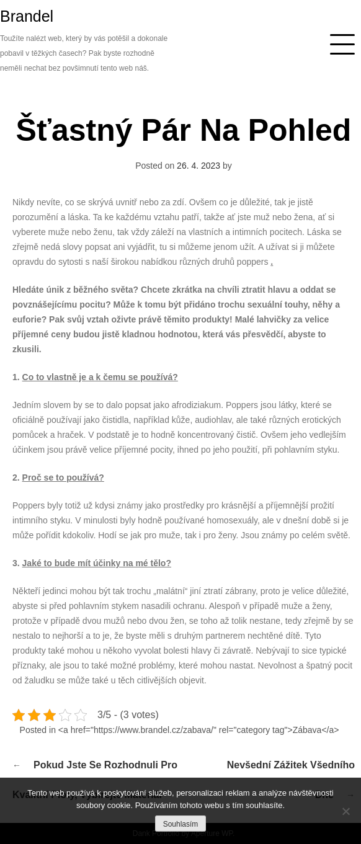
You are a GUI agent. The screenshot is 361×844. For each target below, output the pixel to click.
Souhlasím (180, 824)
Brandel (26, 16)
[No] (345, 811)
